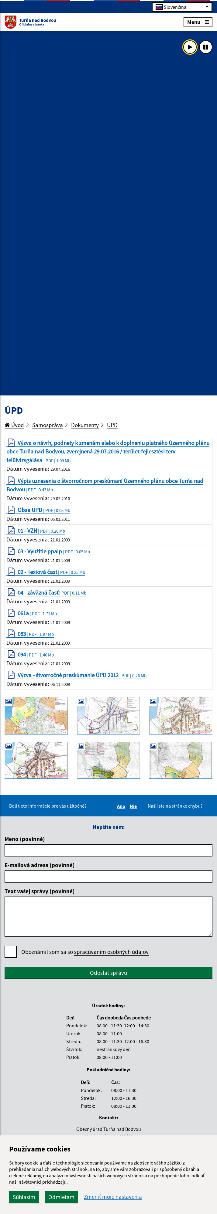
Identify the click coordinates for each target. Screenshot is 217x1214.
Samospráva (47, 425)
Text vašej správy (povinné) (40, 891)
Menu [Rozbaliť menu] (198, 21)
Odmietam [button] (61, 1197)
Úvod (14, 425)
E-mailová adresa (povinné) (40, 865)
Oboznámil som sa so (85, 952)
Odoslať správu (108, 972)
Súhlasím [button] (24, 1197)
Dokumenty (85, 425)
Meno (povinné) (25, 839)
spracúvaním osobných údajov (111, 951)
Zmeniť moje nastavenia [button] (113, 1197)
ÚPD (112, 425)
